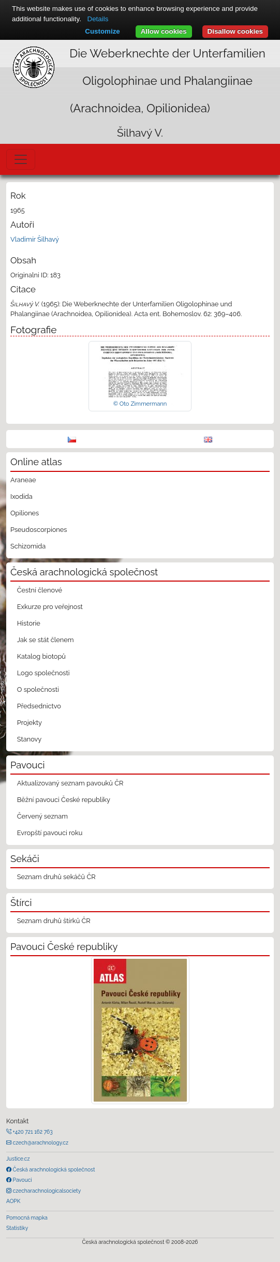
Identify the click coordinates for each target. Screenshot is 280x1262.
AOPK (13, 1201)
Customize (102, 31)
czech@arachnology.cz (39, 1142)
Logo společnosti (43, 673)
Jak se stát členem (45, 640)
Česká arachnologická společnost (53, 1169)
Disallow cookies (235, 31)
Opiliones (24, 513)
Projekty (29, 722)
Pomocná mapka (27, 1217)
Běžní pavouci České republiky (63, 800)
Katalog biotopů (41, 656)
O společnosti (38, 689)
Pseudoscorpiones (38, 529)
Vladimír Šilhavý (34, 239)
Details (98, 19)
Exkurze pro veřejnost (50, 607)
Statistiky (17, 1228)
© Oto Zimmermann (140, 403)
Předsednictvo (39, 706)
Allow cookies (164, 31)
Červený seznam (42, 816)
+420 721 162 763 (32, 1132)
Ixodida (21, 496)
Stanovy (29, 739)
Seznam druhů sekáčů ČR (56, 877)
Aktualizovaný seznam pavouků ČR (70, 783)
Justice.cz (18, 1158)
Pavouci (21, 1180)
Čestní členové (39, 590)
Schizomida (28, 546)
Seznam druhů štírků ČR (54, 921)
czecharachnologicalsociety (46, 1190)
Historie (28, 623)
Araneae (23, 480)
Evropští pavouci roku (50, 833)
